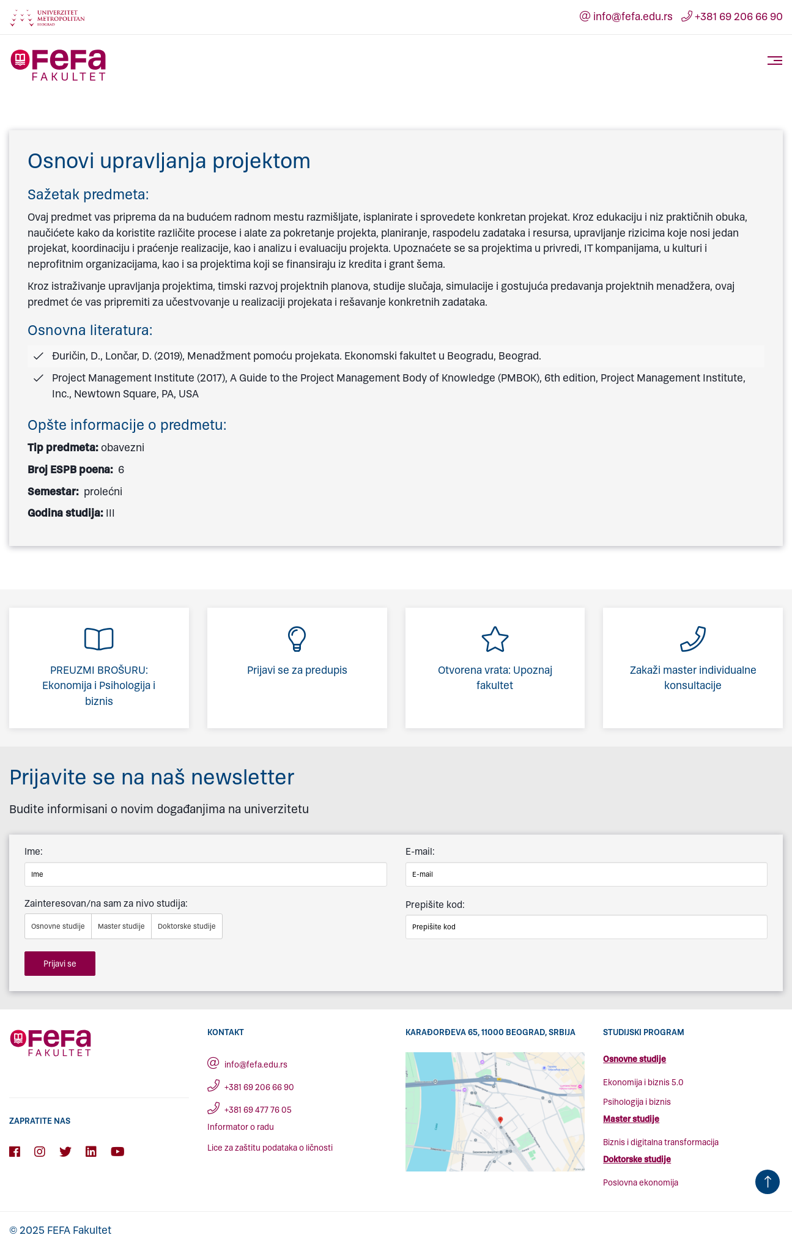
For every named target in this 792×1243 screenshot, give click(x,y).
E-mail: (420, 851)
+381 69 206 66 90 (732, 16)
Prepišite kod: (435, 904)
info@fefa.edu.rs (626, 16)
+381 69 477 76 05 (249, 1110)
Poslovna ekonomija (640, 1183)
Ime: (33, 851)
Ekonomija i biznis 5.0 (643, 1082)
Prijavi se (59, 964)
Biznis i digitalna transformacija (661, 1142)
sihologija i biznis (639, 1102)
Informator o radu (240, 1127)
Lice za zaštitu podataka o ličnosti (270, 1148)
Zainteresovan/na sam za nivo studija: (106, 903)
